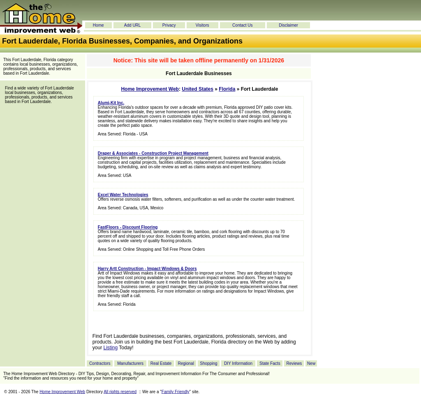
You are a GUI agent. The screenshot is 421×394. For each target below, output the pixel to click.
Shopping (208, 363)
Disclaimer (288, 25)
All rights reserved (120, 391)
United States (197, 89)
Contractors (100, 363)
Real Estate (161, 363)
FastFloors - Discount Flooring (128, 227)
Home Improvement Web (149, 89)
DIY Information (238, 363)
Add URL (132, 25)
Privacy (169, 25)
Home (98, 25)
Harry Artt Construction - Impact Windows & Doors (147, 268)
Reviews (294, 363)
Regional (186, 363)
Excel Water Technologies (123, 194)
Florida (227, 89)
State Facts (269, 363)
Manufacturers (130, 363)
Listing (111, 347)
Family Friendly (176, 391)
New (311, 363)
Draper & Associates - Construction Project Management (153, 153)
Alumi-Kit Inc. (111, 103)
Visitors (202, 25)
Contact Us (242, 25)
